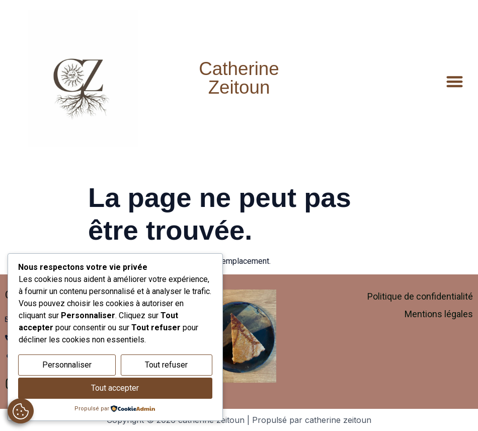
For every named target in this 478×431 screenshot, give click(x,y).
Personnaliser (67, 365)
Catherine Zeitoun (239, 78)
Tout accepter (115, 388)
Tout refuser (166, 365)
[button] (455, 81)
